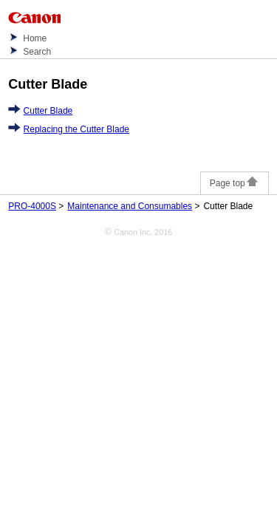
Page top (234, 183)
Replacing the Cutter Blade (76, 129)
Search (37, 52)
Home (35, 38)
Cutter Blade (48, 111)
